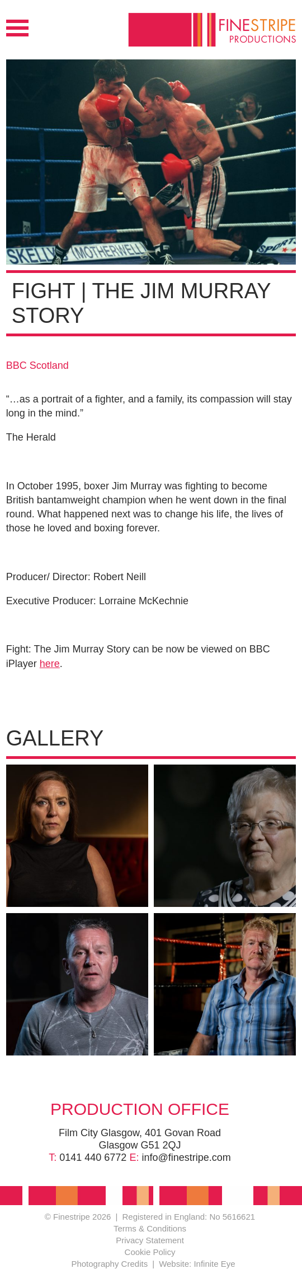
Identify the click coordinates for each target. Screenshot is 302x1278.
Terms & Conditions (150, 1228)
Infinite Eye (214, 1263)
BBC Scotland (37, 365)
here (50, 663)
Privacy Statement (150, 1240)
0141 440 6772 (92, 1157)
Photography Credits (109, 1263)
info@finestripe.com (185, 1157)
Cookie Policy (150, 1252)
